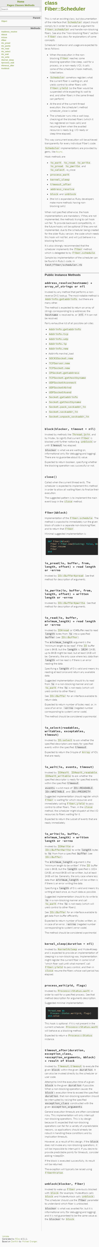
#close (4, 37)
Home (20, 1)
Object (4, 21)
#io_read (5, 49)
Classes (19, 5)
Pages (10, 5)
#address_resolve (9, 32)
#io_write (5, 57)
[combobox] (20, 9)
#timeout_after (7, 65)
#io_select (5, 51)
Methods (29, 5)
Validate (5, 1236)
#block (4, 35)
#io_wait (5, 54)
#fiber (3, 40)
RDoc (17, 1239)
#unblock (5, 68)
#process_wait (7, 63)
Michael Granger (29, 1241)
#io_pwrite (5, 46)
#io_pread (5, 43)
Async (59, 151)
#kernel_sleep (7, 60)
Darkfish (15, 1241)
